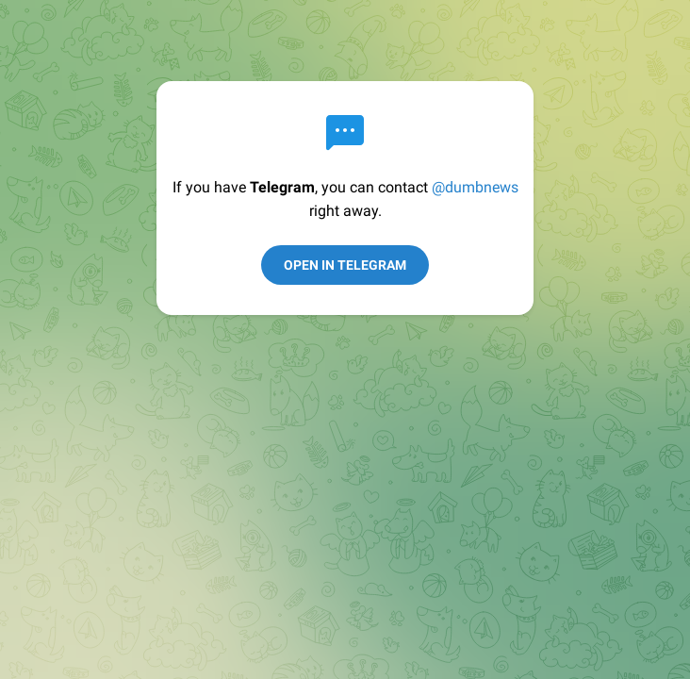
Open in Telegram (345, 265)
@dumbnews (475, 187)
